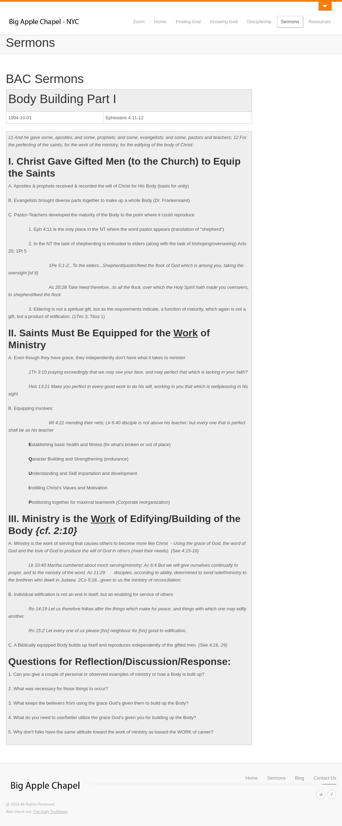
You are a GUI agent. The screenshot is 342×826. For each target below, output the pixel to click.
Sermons (290, 21)
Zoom (138, 21)
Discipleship (259, 21)
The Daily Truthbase (50, 811)
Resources (319, 21)
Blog (299, 778)
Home (160, 21)
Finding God (188, 21)
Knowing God (224, 21)
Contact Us (325, 778)
